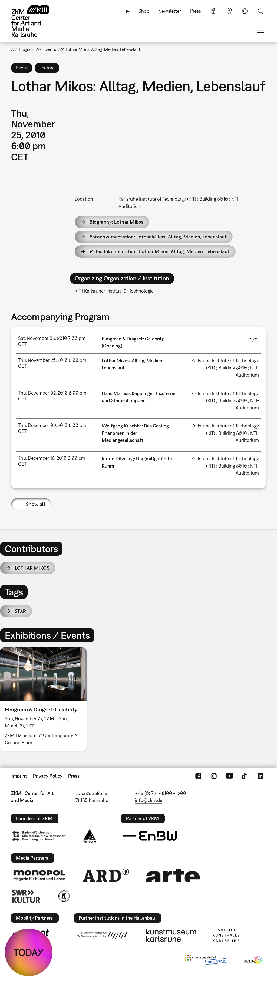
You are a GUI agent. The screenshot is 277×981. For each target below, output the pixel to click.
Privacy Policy (47, 776)
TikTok (244, 776)
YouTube (229, 776)
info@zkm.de (148, 800)
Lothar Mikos (32, 568)
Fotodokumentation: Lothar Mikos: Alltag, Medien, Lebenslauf (158, 237)
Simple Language (213, 11)
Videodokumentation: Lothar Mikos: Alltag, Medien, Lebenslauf (159, 251)
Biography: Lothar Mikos (116, 222)
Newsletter (169, 11)
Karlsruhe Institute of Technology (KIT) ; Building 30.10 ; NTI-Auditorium (225, 368)
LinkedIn (260, 776)
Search (260, 11)
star (20, 611)
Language (244, 11)
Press (195, 11)
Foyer (253, 339)
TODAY (29, 952)
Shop (143, 11)
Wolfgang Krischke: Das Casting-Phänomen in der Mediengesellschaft (136, 433)
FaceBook (198, 776)
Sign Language (229, 11)
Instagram (213, 776)
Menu (260, 31)
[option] (45, 699)
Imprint (19, 776)
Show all (35, 504)
